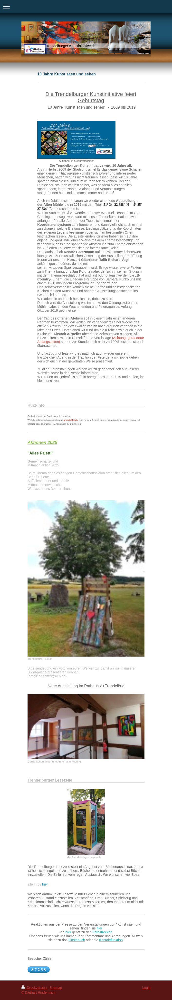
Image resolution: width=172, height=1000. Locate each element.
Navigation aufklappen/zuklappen (86, 6)
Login (146, 988)
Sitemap (55, 988)
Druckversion (34, 988)
